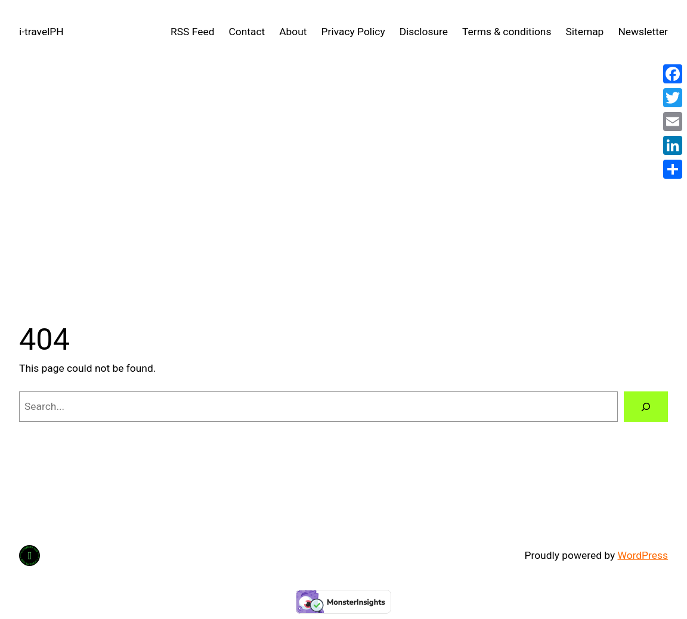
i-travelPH (41, 32)
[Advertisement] (343, 190)
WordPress (643, 555)
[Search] (646, 406)
